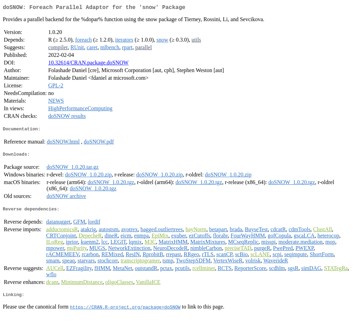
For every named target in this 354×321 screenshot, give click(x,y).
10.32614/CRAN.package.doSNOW (88, 64)
